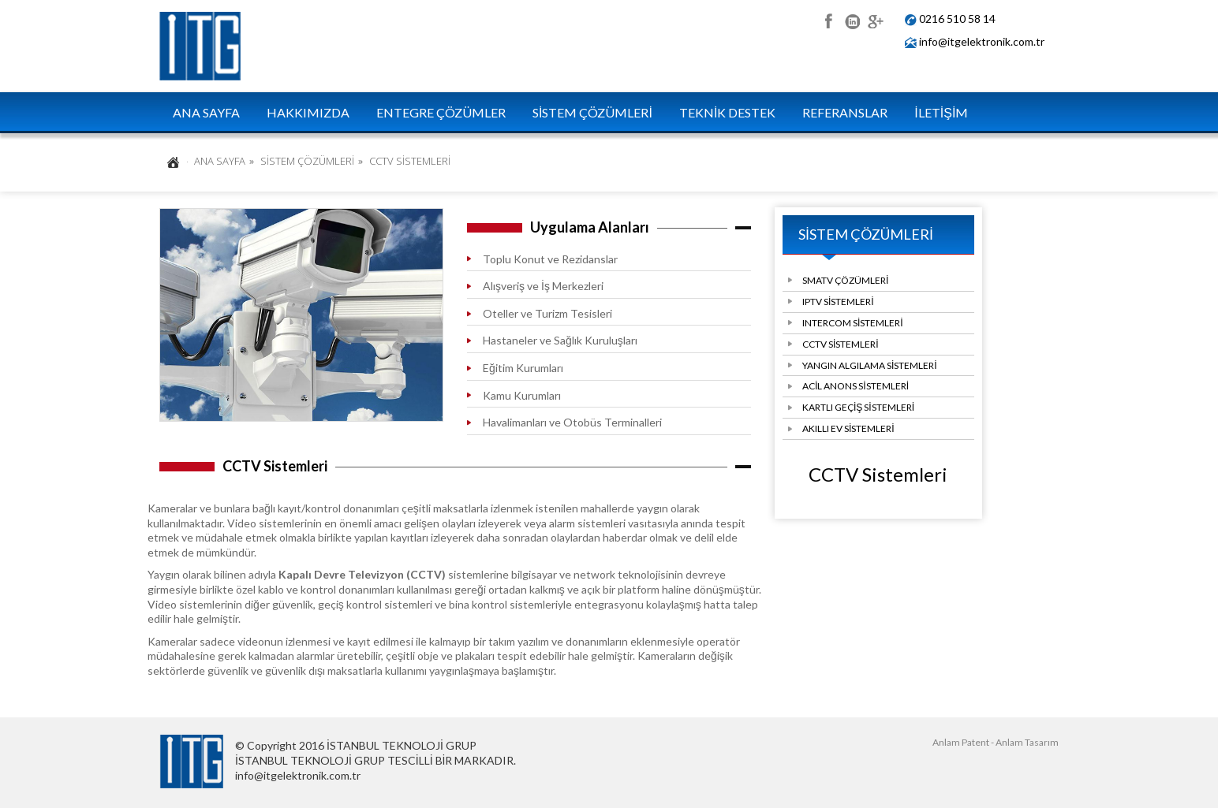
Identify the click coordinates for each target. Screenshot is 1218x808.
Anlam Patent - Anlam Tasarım (995, 742)
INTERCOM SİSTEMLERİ (852, 323)
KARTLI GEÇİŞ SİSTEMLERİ (858, 407)
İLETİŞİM (941, 112)
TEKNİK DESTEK (727, 112)
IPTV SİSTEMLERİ (838, 301)
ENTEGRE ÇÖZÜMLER (441, 112)
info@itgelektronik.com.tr (981, 41)
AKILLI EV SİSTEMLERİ (848, 428)
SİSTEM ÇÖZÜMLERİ (592, 112)
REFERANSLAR (844, 112)
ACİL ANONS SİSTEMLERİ (855, 386)
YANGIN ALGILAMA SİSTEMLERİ (869, 365)
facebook (828, 19)
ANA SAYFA (206, 112)
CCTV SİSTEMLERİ (840, 344)
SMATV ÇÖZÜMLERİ (845, 280)
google (875, 19)
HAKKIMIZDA (308, 112)
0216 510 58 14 (957, 18)
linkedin (851, 19)
